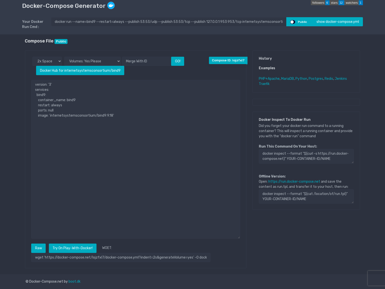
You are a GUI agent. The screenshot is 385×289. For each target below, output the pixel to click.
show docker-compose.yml (337, 22)
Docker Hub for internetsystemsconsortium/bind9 (80, 71)
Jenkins (341, 79)
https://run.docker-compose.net (294, 181)
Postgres (316, 79)
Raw (38, 248)
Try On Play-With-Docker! (73, 248)
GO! (177, 61)
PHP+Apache (269, 79)
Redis (329, 79)
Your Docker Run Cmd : (32, 24)
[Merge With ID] (146, 61)
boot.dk (75, 281)
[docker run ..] (169, 21)
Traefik (264, 84)
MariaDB (287, 79)
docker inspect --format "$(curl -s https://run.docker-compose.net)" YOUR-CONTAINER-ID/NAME (306, 156)
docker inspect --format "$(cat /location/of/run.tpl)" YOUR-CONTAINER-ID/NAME (306, 196)
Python (301, 79)
